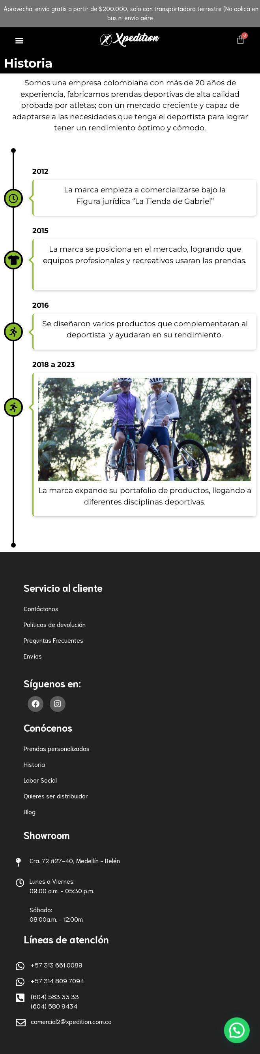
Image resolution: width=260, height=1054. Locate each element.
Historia (34, 764)
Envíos (33, 655)
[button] (19, 40)
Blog (30, 811)
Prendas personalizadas (57, 748)
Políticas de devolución (55, 624)
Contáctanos (41, 608)
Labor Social (40, 779)
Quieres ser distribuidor (56, 795)
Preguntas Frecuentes (53, 640)
